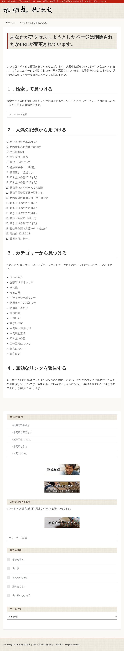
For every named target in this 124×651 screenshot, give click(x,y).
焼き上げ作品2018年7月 (24, 177)
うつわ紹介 (16, 277)
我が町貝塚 (16, 323)
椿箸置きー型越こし (21, 172)
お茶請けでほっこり (21, 282)
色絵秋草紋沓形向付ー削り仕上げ (29, 197)
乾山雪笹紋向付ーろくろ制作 (26, 187)
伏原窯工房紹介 (19, 308)
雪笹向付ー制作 (19, 157)
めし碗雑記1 (17, 152)
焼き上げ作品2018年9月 (24, 203)
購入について (17, 348)
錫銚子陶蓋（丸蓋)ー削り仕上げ (28, 228)
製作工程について (20, 162)
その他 (14, 287)
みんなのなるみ (20, 577)
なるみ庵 (15, 292)
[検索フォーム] (39, 114)
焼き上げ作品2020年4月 (24, 208)
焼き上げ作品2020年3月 (24, 223)
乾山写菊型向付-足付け (23, 218)
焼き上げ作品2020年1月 (24, 213)
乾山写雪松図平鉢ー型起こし (26, 192)
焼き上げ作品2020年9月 (24, 141)
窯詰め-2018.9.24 (20, 233)
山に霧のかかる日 (21, 595)
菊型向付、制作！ (20, 238)
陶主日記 (15, 353)
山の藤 (15, 568)
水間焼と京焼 (17, 333)
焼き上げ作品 (17, 338)
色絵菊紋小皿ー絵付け (23, 167)
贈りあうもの (19, 586)
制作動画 (15, 313)
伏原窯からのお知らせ (23, 302)
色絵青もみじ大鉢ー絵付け (25, 146)
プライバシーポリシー (23, 297)
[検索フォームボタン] (68, 114)
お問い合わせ (20, 453)
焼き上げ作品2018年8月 (24, 182)
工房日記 (15, 318)
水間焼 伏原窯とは (20, 328)
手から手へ (18, 559)
